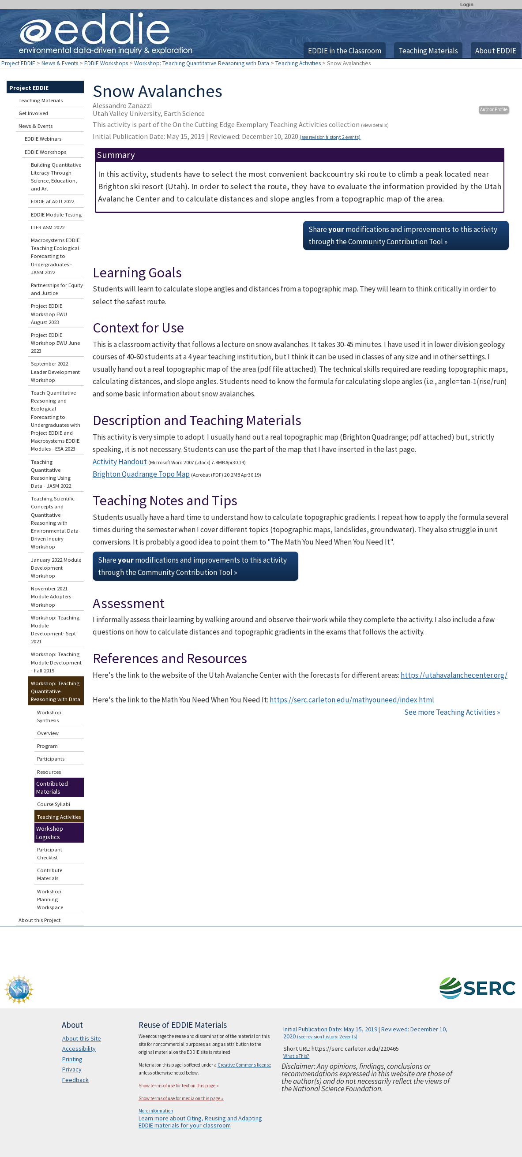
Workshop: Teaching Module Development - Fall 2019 (56, 662)
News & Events (59, 63)
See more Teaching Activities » (452, 712)
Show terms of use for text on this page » (179, 1085)
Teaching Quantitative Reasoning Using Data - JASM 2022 (51, 474)
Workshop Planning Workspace (50, 899)
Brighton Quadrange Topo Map (141, 474)
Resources (49, 772)
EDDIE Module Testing (56, 214)
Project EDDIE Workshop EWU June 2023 (55, 343)
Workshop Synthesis (49, 716)
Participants (50, 758)
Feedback (75, 1080)
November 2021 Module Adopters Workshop (51, 596)
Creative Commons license (244, 1065)
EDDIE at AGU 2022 (52, 201)
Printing (72, 1059)
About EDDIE (495, 51)
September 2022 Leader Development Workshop (55, 371)
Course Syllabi (53, 804)
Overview (48, 733)
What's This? (296, 1056)
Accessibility (79, 1048)
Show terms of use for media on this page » (181, 1098)
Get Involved (33, 113)
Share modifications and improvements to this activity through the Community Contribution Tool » (402, 235)
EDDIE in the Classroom (344, 51)
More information (156, 1111)
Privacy (72, 1069)
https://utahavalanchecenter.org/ (454, 675)
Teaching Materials (428, 51)
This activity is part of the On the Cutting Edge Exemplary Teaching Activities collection (241, 124)
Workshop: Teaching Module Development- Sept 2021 (55, 629)
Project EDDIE (18, 63)
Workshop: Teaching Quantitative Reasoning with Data (201, 63)
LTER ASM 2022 (47, 227)
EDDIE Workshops (106, 63)
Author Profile (493, 109)
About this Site (81, 1038)
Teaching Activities (298, 63)
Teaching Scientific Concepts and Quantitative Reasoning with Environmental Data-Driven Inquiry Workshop (55, 522)
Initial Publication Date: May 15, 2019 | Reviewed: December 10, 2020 (227, 136)
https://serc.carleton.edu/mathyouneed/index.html (352, 700)
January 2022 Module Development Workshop (56, 567)
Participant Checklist (49, 853)
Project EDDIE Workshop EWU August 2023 (49, 313)
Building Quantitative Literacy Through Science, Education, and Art (56, 176)
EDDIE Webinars (43, 138)
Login (466, 4)
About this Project (39, 920)
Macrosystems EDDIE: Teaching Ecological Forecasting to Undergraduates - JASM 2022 (56, 256)
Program (47, 746)
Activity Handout (120, 462)
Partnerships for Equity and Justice (57, 289)
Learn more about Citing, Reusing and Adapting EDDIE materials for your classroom (200, 1121)
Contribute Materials (49, 874)
